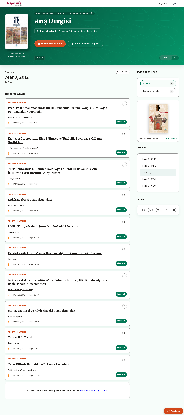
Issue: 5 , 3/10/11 (149, 186)
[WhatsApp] (150, 210)
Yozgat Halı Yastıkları (23, 346)
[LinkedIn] (166, 210)
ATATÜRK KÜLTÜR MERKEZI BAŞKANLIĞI (71, 13)
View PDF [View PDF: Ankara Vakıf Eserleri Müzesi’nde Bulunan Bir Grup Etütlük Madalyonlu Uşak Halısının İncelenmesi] (121, 301)
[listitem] (158, 83)
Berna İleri (28, 296)
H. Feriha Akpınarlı (15, 150)
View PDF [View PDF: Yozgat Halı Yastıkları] (121, 356)
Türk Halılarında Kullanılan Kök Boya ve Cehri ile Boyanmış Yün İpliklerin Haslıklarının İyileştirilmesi (52, 173)
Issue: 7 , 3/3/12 (149, 172)
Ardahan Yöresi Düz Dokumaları (30, 203)
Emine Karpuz (14, 237)
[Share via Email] (174, 210)
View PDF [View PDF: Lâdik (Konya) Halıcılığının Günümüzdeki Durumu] (121, 241)
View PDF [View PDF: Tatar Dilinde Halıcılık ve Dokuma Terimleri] (121, 384)
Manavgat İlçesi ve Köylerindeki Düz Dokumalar (41, 318)
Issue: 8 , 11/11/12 (149, 166)
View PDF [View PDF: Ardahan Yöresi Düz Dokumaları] (121, 213)
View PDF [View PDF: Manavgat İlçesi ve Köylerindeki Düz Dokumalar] (121, 329)
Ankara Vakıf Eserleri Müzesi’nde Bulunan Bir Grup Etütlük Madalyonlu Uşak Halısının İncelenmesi (58, 288)
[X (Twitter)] (158, 210)
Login (173, 3)
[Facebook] (142, 210)
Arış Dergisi (52, 21)
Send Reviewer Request (85, 43)
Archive (141, 147)
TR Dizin (39, 58)
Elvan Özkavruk (14, 296)
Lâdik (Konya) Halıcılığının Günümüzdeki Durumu (43, 231)
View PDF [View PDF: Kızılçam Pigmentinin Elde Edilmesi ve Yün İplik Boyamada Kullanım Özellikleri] (121, 154)
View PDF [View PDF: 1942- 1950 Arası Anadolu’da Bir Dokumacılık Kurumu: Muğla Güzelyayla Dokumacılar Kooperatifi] (121, 122)
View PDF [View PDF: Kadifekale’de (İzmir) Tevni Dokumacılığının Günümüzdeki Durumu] (121, 269)
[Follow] (166, 58)
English (163, 4)
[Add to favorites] (124, 104)
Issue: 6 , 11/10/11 (149, 179)
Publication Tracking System (93, 401)
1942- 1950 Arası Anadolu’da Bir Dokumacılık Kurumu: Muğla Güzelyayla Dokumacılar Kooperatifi (58, 110)
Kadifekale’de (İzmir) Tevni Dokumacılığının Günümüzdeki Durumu (55, 259)
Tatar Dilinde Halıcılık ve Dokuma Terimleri (38, 374)
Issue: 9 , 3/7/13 (149, 159)
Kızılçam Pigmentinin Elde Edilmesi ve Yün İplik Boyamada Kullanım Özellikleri (56, 142)
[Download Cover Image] (171, 138)
